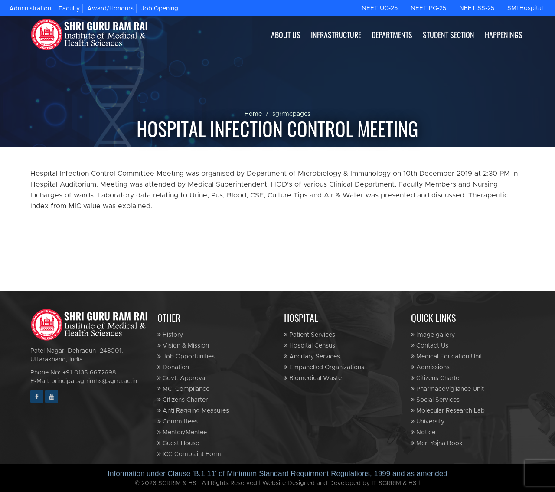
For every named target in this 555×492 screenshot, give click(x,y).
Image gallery (433, 334)
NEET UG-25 (380, 8)
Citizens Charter (182, 400)
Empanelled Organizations (324, 367)
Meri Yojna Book (437, 443)
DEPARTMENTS (392, 34)
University (427, 421)
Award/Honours (110, 9)
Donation (173, 367)
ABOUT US (285, 34)
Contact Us (429, 345)
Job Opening (159, 9)
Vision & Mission (183, 345)
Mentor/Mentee (182, 432)
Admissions (430, 367)
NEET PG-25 (428, 8)
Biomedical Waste (313, 378)
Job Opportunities (186, 356)
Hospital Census (309, 345)
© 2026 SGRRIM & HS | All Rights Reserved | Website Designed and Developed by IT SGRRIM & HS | (277, 483)
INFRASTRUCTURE (336, 34)
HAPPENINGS (503, 34)
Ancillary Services (312, 356)
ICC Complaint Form (189, 454)
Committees (177, 421)
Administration (30, 9)
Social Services (435, 400)
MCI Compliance (183, 389)
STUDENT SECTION (448, 34)
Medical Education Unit (446, 356)
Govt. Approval (181, 378)
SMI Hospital (525, 8)
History (170, 334)
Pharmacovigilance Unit (447, 389)
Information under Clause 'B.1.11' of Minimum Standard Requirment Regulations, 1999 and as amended (277, 473)
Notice (423, 432)
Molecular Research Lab (448, 410)
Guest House (178, 443)
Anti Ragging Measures (193, 410)
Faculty (69, 9)
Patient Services (309, 334)
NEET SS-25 (476, 8)
